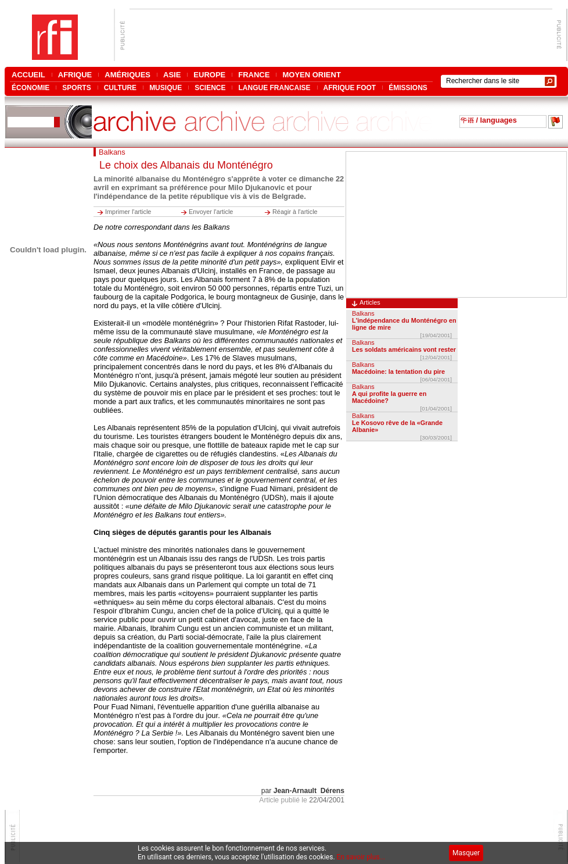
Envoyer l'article (211, 211)
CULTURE (120, 87)
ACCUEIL (28, 74)
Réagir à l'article (295, 211)
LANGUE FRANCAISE (274, 87)
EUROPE (209, 74)
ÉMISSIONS (408, 87)
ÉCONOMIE (30, 87)
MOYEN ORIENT (311, 74)
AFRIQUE (75, 74)
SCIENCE (210, 87)
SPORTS (76, 87)
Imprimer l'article (128, 211)
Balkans (363, 313)
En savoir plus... (361, 857)
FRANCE (253, 74)
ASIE (172, 74)
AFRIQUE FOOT (349, 87)
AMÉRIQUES (127, 74)
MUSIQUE (165, 87)
